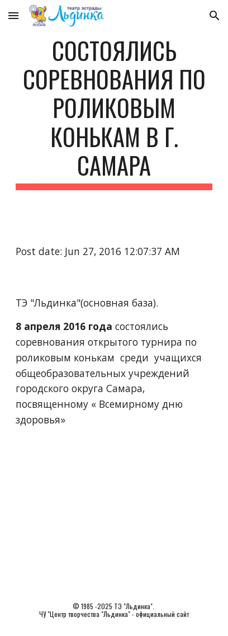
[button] (13, 15)
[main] (114, 113)
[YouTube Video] (114, 515)
